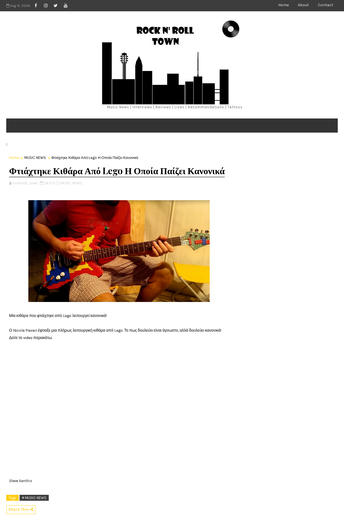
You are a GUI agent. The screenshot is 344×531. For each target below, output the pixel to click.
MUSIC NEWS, (72, 183)
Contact (325, 5)
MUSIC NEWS (35, 158)
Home (283, 5)
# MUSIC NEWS (34, 498)
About (303, 5)
